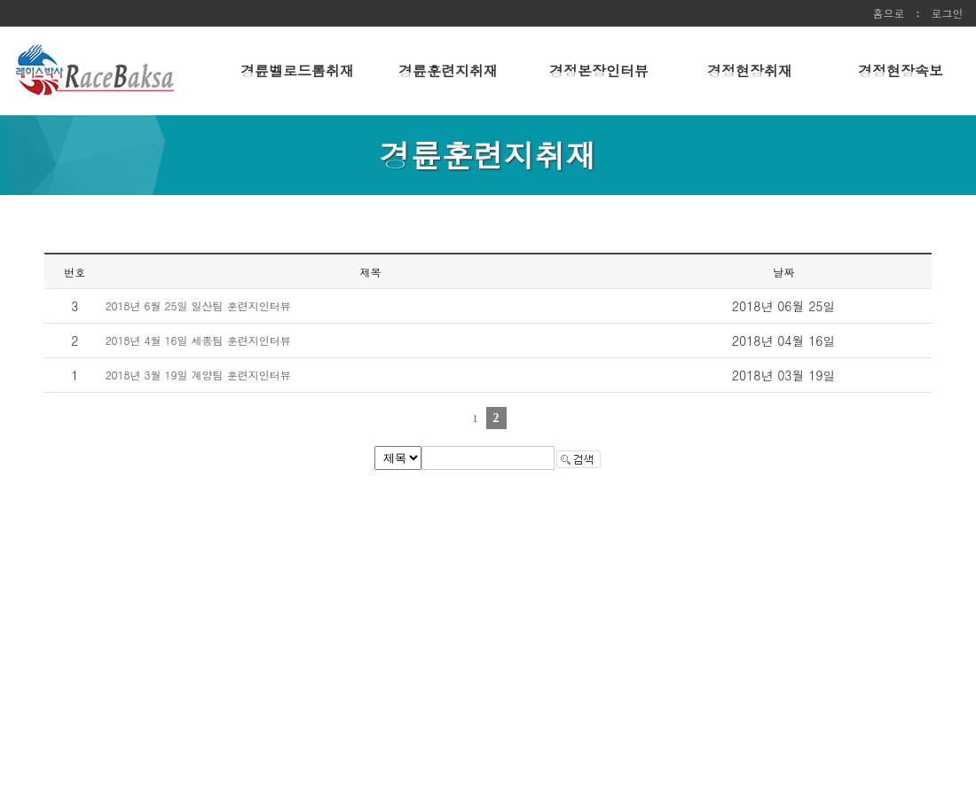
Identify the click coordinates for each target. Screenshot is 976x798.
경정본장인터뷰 (599, 70)
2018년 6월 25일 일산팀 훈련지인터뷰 (198, 305)
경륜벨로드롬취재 (297, 70)
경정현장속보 (900, 70)
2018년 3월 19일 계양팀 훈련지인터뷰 (198, 374)
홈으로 (888, 12)
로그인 (948, 12)
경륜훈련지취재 (448, 70)
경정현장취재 (749, 70)
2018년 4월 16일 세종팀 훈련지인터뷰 (198, 340)
